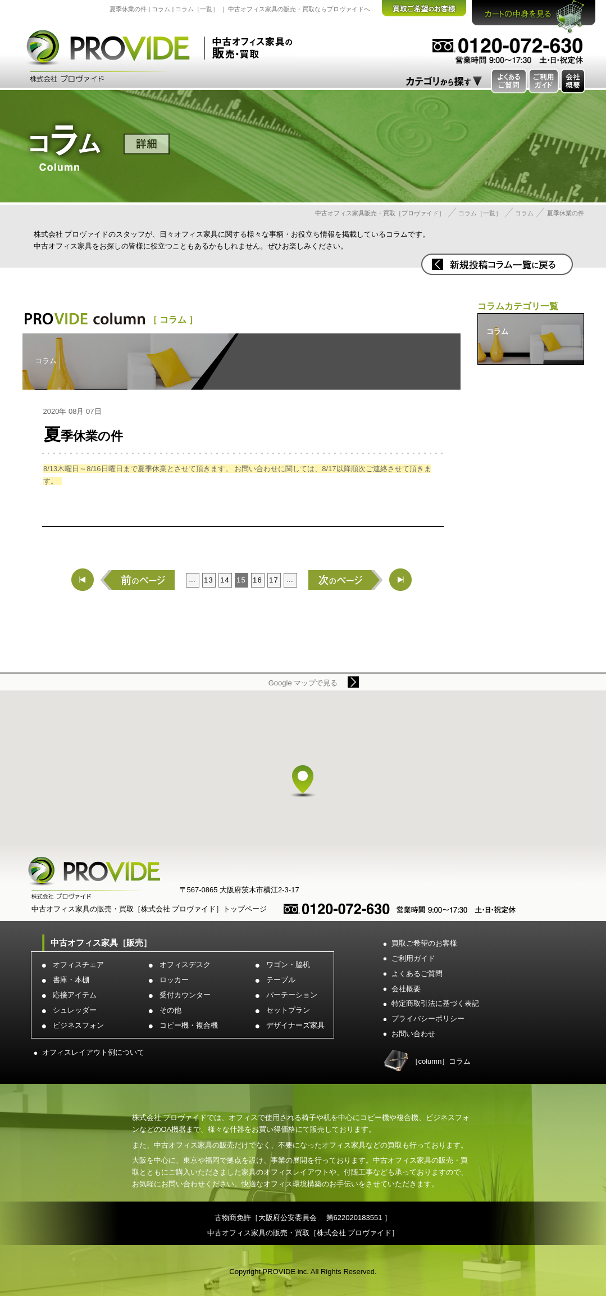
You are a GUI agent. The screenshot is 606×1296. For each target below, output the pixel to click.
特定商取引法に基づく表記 (435, 1003)
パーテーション (291, 995)
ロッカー (174, 980)
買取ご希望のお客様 (424, 943)
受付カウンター (185, 995)
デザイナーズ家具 (295, 1025)
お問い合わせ (413, 1033)
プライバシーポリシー (427, 1018)
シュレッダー (75, 1010)
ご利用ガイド (413, 958)
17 (274, 580)
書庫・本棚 (71, 980)
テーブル (280, 980)
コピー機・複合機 (189, 1025)
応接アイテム (75, 995)
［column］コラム (441, 1061)
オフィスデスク (185, 964)
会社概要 (406, 989)
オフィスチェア (78, 964)
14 (225, 580)
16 (257, 580)
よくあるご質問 (417, 973)
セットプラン (288, 1010)
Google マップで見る (303, 683)
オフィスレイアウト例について (93, 1052)
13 (208, 580)
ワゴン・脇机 (288, 964)
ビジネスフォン (78, 1025)
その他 (170, 1010)
